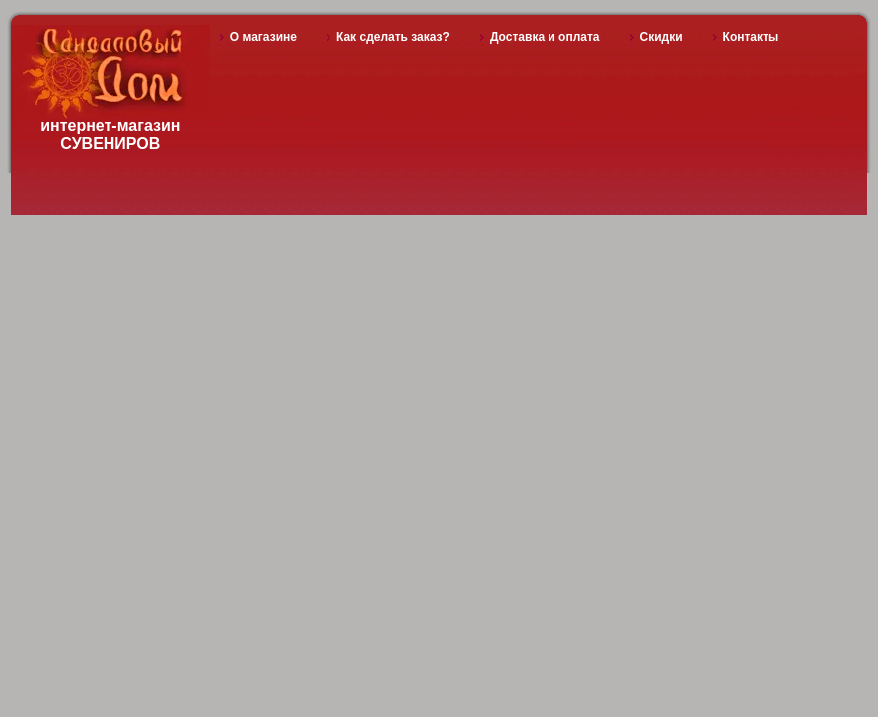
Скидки (661, 37)
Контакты (751, 37)
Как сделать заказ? (393, 37)
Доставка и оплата (545, 37)
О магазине (263, 37)
